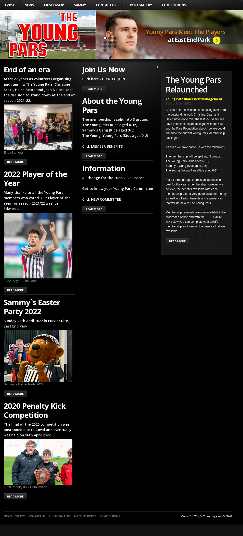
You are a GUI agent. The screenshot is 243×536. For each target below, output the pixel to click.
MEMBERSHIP (54, 5)
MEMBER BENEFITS (107, 146)
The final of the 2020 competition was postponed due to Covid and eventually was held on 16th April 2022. (37, 429)
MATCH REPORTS (85, 516)
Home (9, 5)
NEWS (29, 5)
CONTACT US (106, 5)
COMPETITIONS (174, 5)
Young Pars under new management (194, 99)
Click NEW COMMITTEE (101, 199)
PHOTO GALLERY (139, 5)
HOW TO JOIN (113, 79)
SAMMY (80, 5)
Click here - (92, 79)
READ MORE (15, 162)
